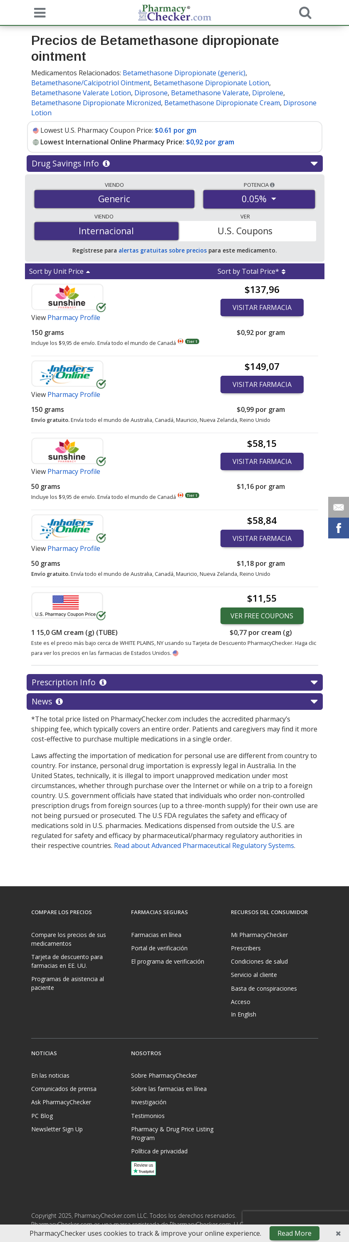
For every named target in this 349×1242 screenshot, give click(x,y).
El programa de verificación (167, 961)
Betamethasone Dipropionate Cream (222, 102)
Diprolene (267, 92)
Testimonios (148, 1116)
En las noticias (50, 1075)
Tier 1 (192, 341)
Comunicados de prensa (64, 1089)
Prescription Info (174, 682)
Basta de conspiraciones (264, 988)
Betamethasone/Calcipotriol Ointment (90, 82)
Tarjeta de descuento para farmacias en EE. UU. (67, 961)
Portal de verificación (159, 948)
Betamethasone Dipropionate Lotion (211, 82)
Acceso (240, 1002)
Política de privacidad (159, 1151)
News (174, 701)
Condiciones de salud (259, 961)
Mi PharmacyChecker (259, 935)
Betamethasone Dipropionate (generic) (184, 72)
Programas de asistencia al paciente (67, 983)
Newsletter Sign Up (57, 1129)
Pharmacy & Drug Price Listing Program (172, 1133)
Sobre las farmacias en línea (169, 1089)
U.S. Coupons (245, 231)
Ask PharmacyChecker (61, 1102)
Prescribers (246, 948)
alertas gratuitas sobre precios (163, 250)
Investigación (148, 1102)
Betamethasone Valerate (210, 92)
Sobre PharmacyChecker (164, 1075)
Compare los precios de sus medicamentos (68, 939)
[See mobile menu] (38, 12)
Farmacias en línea (156, 935)
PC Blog (42, 1116)
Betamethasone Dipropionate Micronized (96, 102)
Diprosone (151, 92)
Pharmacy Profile (73, 317)
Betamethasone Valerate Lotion (81, 92)
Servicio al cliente (254, 975)
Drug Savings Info (174, 163)
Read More (294, 1233)
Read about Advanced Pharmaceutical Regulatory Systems (204, 845)
